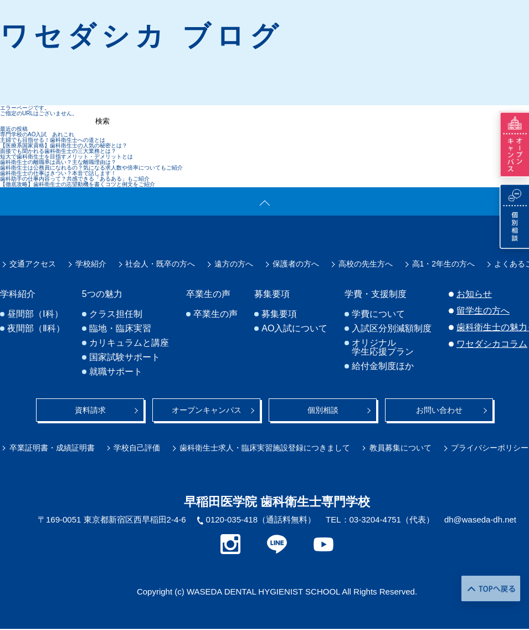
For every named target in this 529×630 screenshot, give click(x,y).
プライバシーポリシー (489, 448)
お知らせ (474, 294)
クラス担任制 (115, 314)
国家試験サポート (124, 357)
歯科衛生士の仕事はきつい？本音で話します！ (58, 173)
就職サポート (115, 371)
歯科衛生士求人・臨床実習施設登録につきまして (264, 448)
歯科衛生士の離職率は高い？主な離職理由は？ (58, 162)
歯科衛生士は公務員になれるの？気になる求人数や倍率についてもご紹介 (91, 168)
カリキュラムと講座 (129, 343)
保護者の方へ (296, 264)
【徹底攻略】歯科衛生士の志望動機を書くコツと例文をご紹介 (77, 184)
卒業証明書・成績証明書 (52, 448)
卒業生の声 (215, 314)
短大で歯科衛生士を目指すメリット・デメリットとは (66, 156)
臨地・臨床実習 (120, 328)
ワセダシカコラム (491, 344)
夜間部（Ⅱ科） (36, 328)
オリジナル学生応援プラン (383, 347)
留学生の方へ (483, 310)
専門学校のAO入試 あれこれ (37, 134)
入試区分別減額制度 (392, 328)
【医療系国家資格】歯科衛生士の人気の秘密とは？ (63, 145)
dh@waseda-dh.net (480, 519)
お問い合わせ (439, 410)
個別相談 (322, 410)
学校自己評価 (137, 448)
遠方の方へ (233, 264)
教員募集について (400, 448)
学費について (378, 314)
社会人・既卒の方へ (160, 264)
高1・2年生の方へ (443, 264)
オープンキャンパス (207, 410)
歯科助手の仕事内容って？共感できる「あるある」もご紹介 (75, 179)
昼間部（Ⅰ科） (35, 314)
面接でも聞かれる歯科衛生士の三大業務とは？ (58, 151)
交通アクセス (32, 264)
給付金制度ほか (383, 366)
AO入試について (294, 328)
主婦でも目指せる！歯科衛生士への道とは (52, 140)
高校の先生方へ (365, 264)
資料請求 (90, 410)
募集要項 (279, 314)
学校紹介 (90, 264)
